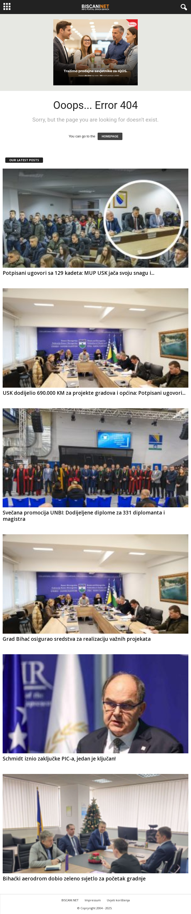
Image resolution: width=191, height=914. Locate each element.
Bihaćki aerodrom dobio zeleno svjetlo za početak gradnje (74, 878)
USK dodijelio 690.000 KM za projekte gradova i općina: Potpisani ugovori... (94, 392)
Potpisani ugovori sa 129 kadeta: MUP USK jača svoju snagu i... (78, 273)
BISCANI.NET (70, 900)
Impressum (93, 900)
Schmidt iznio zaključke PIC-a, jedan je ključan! (59, 758)
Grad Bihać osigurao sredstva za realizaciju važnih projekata (77, 638)
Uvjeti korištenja (118, 900)
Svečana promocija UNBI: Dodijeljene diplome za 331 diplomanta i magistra (84, 515)
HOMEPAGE (110, 136)
